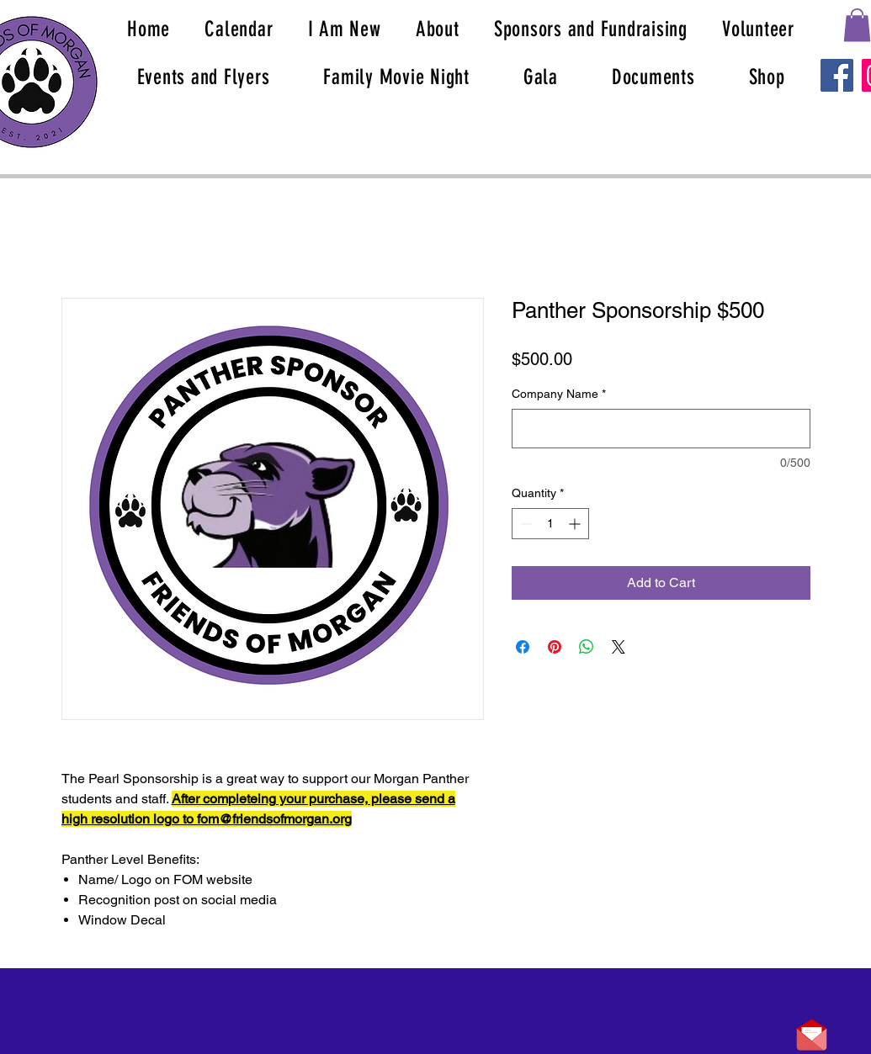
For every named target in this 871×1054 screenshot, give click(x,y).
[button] (857, 24)
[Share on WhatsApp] (586, 647)
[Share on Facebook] (523, 647)
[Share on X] (618, 647)
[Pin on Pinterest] (554, 647)
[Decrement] (524, 523)
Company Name (559, 393)
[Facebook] (837, 75)
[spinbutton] (550, 523)
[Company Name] (661, 428)
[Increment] (576, 523)
